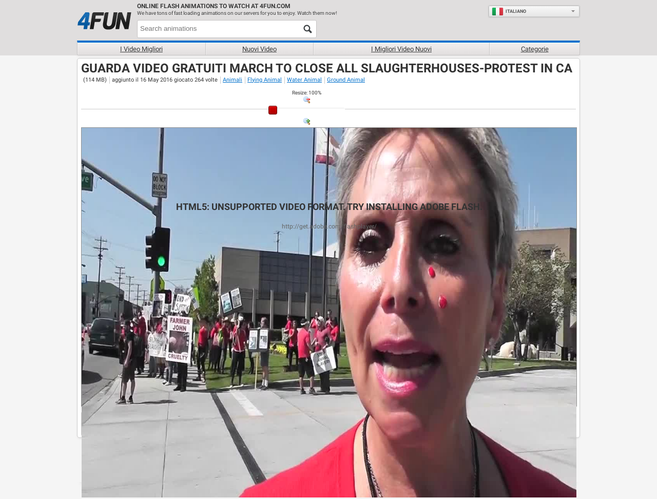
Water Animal (304, 79)
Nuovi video (259, 49)
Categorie (535, 49)
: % (306, 92)
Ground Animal (346, 79)
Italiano (509, 11)
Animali (232, 79)
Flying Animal (264, 79)
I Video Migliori (141, 49)
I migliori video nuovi (401, 49)
